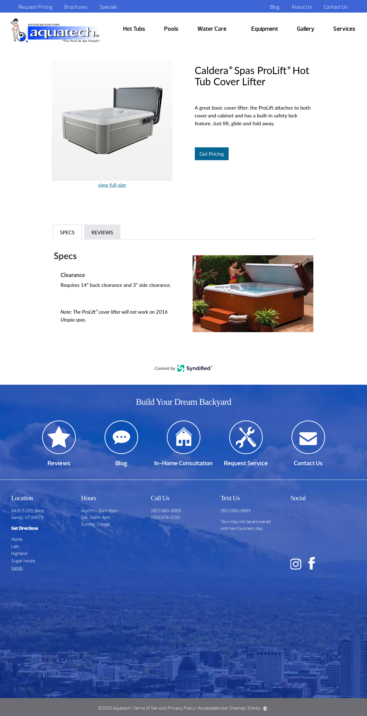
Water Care (211, 29)
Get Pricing (212, 154)
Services (344, 29)
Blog (275, 7)
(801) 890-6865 (166, 511)
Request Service (246, 463)
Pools (171, 29)
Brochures (75, 7)
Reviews (59, 463)
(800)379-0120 (165, 517)
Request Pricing (35, 7)
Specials (108, 7)
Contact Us (336, 7)
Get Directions (24, 528)
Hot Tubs (134, 29)
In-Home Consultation (183, 463)
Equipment (264, 29)
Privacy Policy (181, 708)
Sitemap (237, 708)
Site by (257, 708)
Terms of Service (149, 708)
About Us (302, 7)
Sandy (17, 568)
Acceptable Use (212, 708)
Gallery (305, 29)
